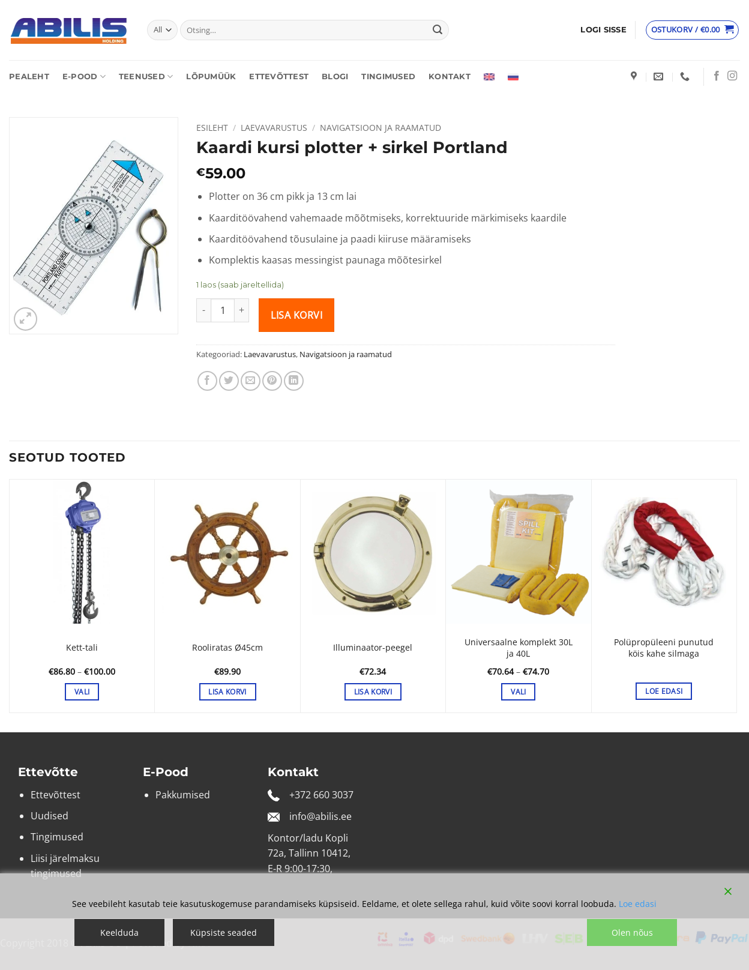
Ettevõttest (278, 76)
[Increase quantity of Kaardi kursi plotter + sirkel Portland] (242, 310)
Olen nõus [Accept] (632, 932)
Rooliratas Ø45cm (227, 647)
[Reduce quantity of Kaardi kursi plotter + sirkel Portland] (203, 310)
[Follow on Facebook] (716, 76)
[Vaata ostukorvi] (692, 30)
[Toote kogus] (223, 310)
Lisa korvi (296, 315)
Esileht (212, 127)
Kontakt (450, 76)
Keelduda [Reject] (119, 932)
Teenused (146, 76)
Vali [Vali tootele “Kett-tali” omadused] (81, 691)
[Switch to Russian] (513, 76)
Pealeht (29, 76)
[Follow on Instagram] (732, 76)
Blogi (335, 76)
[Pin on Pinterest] (272, 381)
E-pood (84, 76)
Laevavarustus (274, 127)
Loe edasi (638, 903)
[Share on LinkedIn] (294, 381)
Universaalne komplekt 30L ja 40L (519, 648)
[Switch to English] (489, 76)
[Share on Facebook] (207, 381)
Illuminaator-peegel (372, 647)
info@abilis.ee (320, 816)
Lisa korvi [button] (227, 691)
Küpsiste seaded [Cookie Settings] (223, 932)
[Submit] (437, 30)
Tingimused (388, 76)
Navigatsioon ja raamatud (380, 127)
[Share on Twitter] (229, 381)
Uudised (49, 815)
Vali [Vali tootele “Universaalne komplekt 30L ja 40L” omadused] (518, 691)
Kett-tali (82, 647)
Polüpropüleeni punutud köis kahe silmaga (664, 648)
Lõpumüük (211, 76)
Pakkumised (182, 794)
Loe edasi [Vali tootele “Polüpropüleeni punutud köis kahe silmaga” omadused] (663, 691)
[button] (603, 30)
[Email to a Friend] (250, 381)
